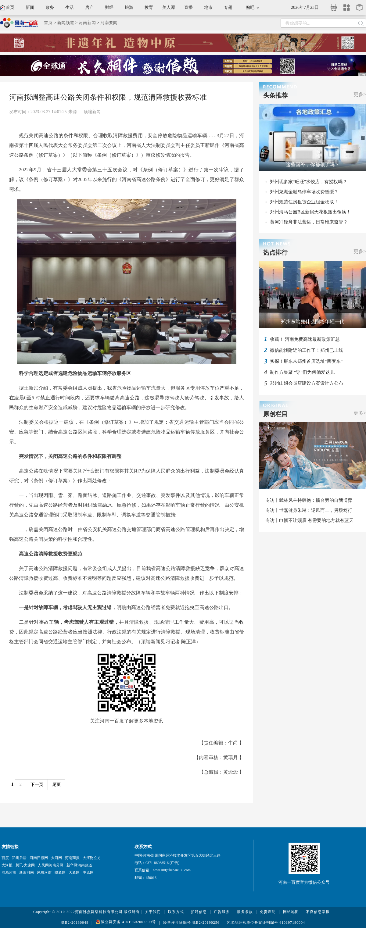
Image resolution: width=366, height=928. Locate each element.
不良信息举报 (318, 912)
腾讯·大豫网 (25, 865)
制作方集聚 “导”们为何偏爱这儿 (302, 372)
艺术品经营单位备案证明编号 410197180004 (266, 922)
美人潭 (168, 7)
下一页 (36, 784)
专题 (228, 7)
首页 (10, 7)
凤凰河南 (44, 872)
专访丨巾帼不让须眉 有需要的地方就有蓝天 (309, 520)
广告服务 (222, 912)
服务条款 (245, 912)
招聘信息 (199, 912)
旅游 (129, 7)
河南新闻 (87, 22)
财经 (109, 7)
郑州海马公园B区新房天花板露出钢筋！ (310, 211)
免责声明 (268, 912)
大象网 (74, 872)
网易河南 (9, 872)
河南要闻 (108, 22)
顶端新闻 (92, 111)
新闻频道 (65, 22)
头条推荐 (275, 95)
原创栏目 (275, 414)
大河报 (7, 865)
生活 (69, 7)
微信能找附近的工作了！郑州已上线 (306, 350)
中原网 (88, 872)
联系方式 (176, 912)
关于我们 (153, 912)
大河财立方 (92, 858)
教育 (149, 7)
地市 (208, 7)
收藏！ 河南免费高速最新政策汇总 (305, 339)
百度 (5, 858)
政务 (49, 7)
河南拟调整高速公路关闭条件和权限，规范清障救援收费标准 (108, 97)
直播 (188, 7)
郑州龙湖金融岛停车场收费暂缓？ (304, 191)
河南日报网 (39, 858)
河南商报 (72, 858)
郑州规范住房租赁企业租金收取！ (304, 201)
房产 (89, 7)
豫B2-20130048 (74, 922)
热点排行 (275, 252)
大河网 (56, 858)
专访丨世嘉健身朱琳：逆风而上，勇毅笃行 (308, 510)
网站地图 (291, 912)
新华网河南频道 (79, 865)
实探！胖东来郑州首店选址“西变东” (306, 361)
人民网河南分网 (50, 865)
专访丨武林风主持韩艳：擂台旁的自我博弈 (308, 500)
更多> (359, 94)
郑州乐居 (19, 858)
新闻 (30, 7)
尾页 (56, 784)
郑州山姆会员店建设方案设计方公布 (306, 383)
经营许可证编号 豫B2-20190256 (191, 922)
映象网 (60, 872)
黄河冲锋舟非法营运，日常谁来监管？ (309, 222)
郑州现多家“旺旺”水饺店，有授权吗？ (308, 181)
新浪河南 (26, 872)
